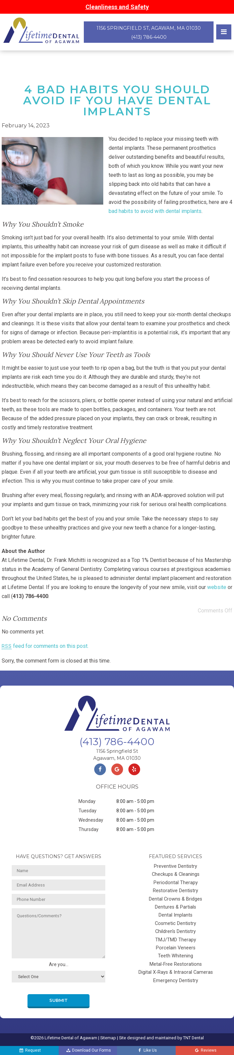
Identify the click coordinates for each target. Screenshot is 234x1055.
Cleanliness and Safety (117, 6)
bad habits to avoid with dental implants (155, 211)
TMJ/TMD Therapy (175, 940)
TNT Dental (193, 1037)
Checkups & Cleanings (175, 874)
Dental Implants (175, 915)
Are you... (58, 964)
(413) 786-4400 (149, 37)
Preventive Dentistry (175, 866)
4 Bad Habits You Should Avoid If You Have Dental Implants (117, 100)
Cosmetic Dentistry (175, 923)
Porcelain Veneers (175, 948)
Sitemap (108, 1037)
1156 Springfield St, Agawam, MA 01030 (149, 28)
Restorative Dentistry (175, 891)
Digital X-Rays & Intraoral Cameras (175, 972)
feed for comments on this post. (45, 646)
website (216, 587)
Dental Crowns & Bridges (175, 899)
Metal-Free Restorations (176, 964)
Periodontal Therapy (176, 883)
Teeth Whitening (175, 956)
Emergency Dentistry (175, 980)
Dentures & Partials (175, 907)
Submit (58, 1000)
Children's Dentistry (175, 931)
